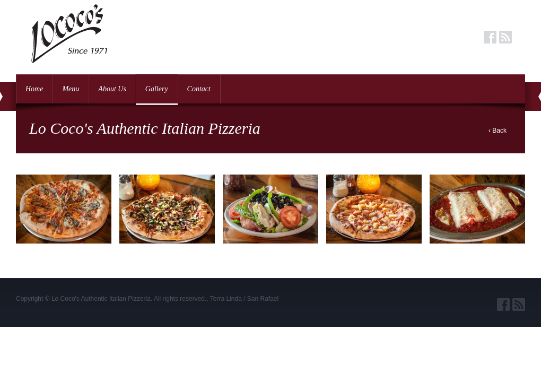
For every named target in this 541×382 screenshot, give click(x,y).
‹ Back (497, 130)
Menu (70, 89)
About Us (112, 89)
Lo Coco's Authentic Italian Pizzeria (101, 298)
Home (34, 89)
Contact (199, 89)
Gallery (156, 89)
